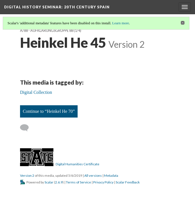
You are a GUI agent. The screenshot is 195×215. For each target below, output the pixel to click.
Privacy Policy (103, 182)
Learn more (120, 23)
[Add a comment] (27, 128)
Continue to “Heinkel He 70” (49, 111)
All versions (93, 175)
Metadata (111, 175)
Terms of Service (78, 182)
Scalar (49, 182)
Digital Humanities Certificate (77, 164)
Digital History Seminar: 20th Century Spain (57, 7)
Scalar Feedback (128, 182)
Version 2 (27, 175)
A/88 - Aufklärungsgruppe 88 (46, 30)
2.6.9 (59, 182)
